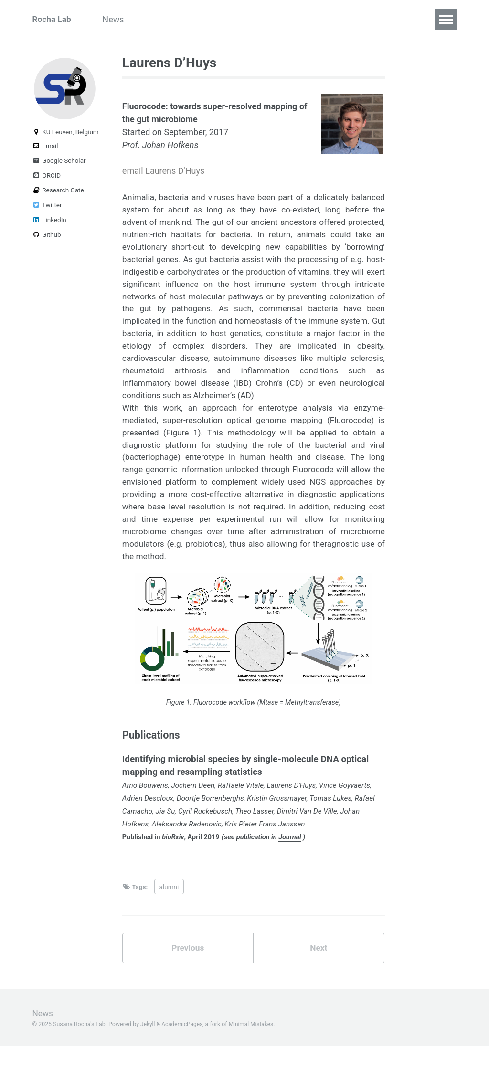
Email (45, 149)
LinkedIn (49, 223)
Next (318, 981)
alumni (169, 919)
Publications (308, 19)
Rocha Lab (52, 19)
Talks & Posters (379, 19)
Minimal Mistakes (254, 1057)
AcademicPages (183, 1057)
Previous (188, 981)
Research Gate (58, 194)
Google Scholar (59, 164)
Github (46, 238)
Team (257, 19)
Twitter (47, 208)
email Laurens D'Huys (163, 171)
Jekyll (148, 1057)
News (117, 19)
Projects (213, 19)
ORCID (46, 179)
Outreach (163, 19)
